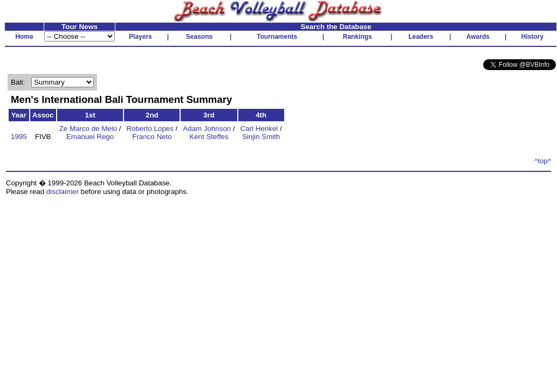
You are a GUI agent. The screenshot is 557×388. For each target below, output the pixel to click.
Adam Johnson (207, 128)
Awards (478, 36)
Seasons (199, 36)
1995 (19, 137)
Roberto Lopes (149, 128)
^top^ (542, 161)
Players (140, 36)
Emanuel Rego (90, 137)
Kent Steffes (208, 137)
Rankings (357, 36)
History (532, 36)
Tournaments (277, 36)
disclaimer (62, 192)
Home (24, 36)
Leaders (420, 36)
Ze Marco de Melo (88, 128)
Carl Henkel (259, 128)
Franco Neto (151, 137)
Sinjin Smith (261, 137)
